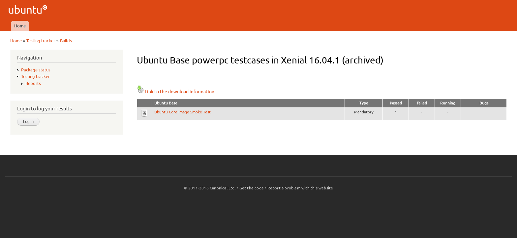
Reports (33, 83)
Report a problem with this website (300, 188)
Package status (35, 69)
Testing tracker (40, 40)
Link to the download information (175, 91)
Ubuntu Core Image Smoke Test (182, 112)
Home (20, 25)
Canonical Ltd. (223, 188)
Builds (66, 40)
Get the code (251, 188)
